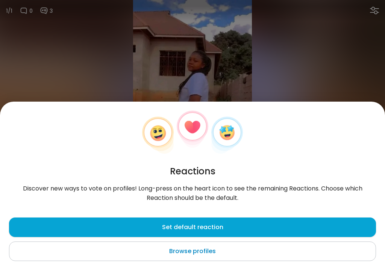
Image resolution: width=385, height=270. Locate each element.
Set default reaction (192, 227)
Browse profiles (192, 251)
